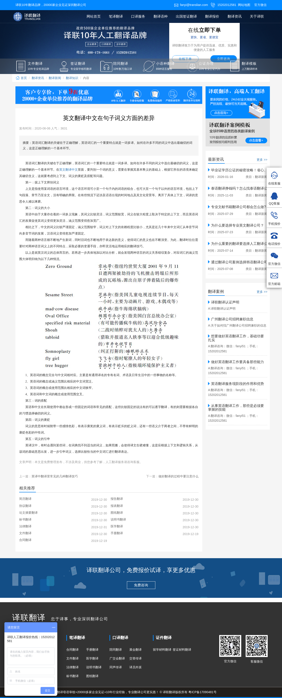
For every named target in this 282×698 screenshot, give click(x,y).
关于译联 (257, 16)
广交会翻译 (117, 658)
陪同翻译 (115, 649)
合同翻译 (72, 649)
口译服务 (138, 16)
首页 (21, 78)
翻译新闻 (55, 78)
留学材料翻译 (162, 649)
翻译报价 (212, 16)
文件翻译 (72, 658)
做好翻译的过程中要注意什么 (178, 476)
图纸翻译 (92, 676)
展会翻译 (135, 649)
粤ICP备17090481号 (202, 692)
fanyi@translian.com (191, 5)
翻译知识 (72, 78)
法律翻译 (72, 667)
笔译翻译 (116, 16)
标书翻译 (72, 676)
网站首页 (94, 16)
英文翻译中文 (68, 169)
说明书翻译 (94, 667)
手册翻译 (92, 649)
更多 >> (262, 159)
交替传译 (135, 658)
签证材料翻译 (182, 649)
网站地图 (244, 5)
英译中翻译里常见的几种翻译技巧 (55, 476)
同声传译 (115, 667)
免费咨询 (141, 585)
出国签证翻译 (186, 16)
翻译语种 (161, 16)
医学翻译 (92, 658)
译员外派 (135, 667)
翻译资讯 (235, 16)
